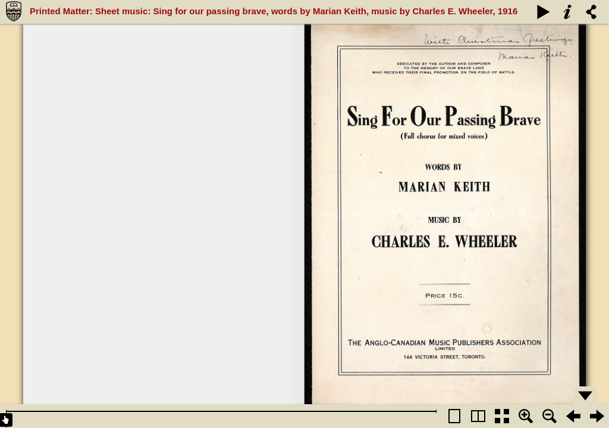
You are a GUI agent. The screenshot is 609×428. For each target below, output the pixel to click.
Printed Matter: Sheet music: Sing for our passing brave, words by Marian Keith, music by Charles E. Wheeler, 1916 (273, 11)
